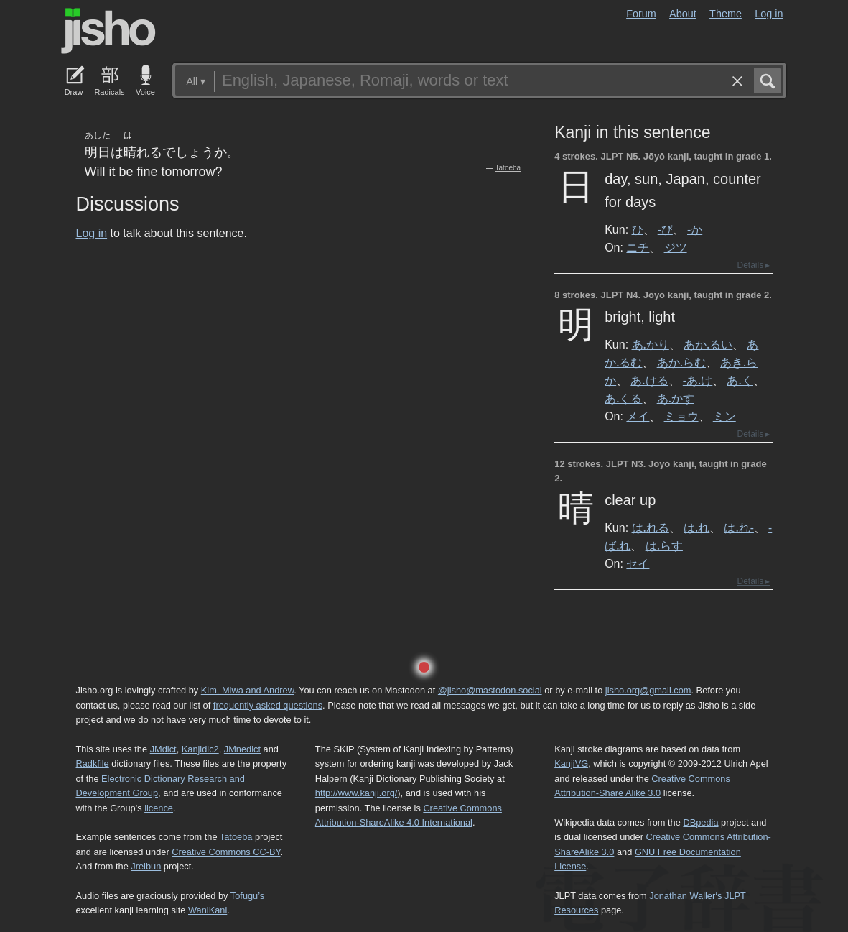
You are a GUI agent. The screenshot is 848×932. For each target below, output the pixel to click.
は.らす (664, 545)
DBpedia (700, 822)
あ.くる (623, 398)
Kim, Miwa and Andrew (247, 690)
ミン (724, 416)
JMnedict (242, 749)
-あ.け (697, 380)
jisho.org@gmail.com (648, 690)
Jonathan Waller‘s (685, 895)
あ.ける (649, 380)
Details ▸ (753, 265)
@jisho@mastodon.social (490, 690)
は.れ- (738, 527)
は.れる (650, 527)
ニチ (637, 247)
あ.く (740, 380)
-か (694, 229)
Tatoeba (508, 168)
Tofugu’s (247, 895)
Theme (725, 13)
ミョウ (681, 416)
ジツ (675, 247)
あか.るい (708, 344)
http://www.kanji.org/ (356, 793)
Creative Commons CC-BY (226, 851)
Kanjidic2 (200, 749)
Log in (769, 13)
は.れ (696, 527)
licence (158, 808)
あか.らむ (681, 362)
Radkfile (92, 763)
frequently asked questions (267, 705)
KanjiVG (571, 763)
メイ (637, 416)
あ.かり (650, 344)
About (682, 13)
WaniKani (207, 910)
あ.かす (675, 398)
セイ (637, 563)
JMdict (163, 749)
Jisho (108, 31)
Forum (641, 13)
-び (665, 229)
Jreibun (146, 866)
